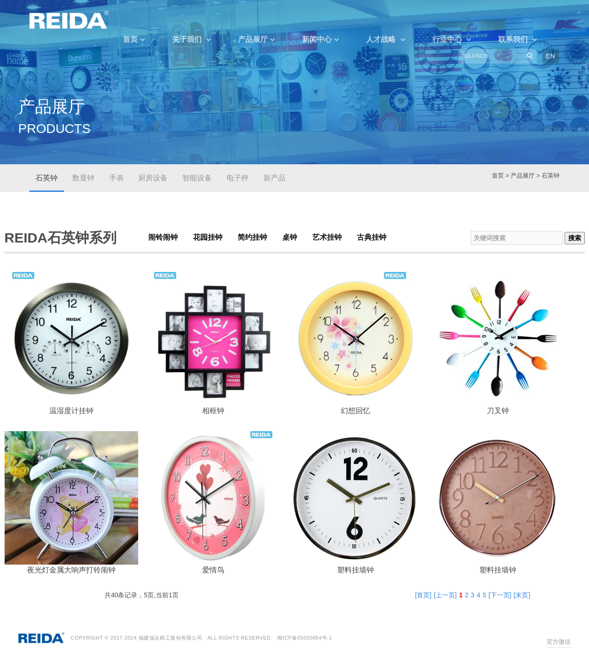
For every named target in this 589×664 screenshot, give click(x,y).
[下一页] (500, 595)
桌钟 (289, 237)
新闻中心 (317, 39)
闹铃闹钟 (163, 237)
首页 (130, 39)
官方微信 (559, 641)
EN (550, 56)
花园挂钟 (207, 237)
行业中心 (448, 39)
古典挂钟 (371, 237)
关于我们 (188, 39)
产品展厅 (253, 39)
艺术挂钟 (327, 237)
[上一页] (445, 595)
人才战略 (381, 39)
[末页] (522, 595)
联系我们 (514, 39)
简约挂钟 (252, 237)
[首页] (423, 595)
